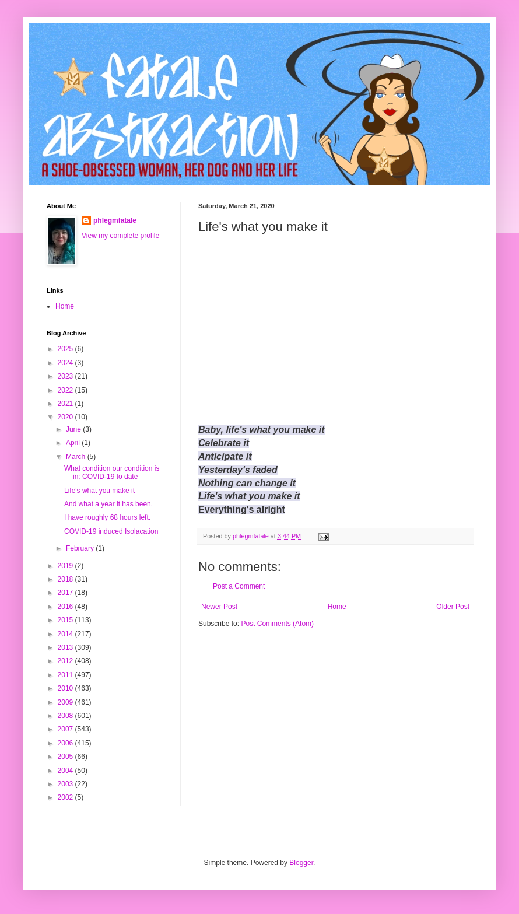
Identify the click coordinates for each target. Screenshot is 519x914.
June (74, 429)
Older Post (452, 607)
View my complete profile (120, 236)
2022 (66, 390)
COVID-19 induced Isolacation (111, 531)
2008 (66, 716)
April (74, 443)
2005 (66, 756)
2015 (66, 620)
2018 (66, 579)
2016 (66, 607)
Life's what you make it (99, 490)
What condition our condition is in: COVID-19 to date (111, 472)
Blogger (301, 863)
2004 (66, 770)
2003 (66, 784)
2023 (66, 376)
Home (337, 607)
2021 (66, 404)
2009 (66, 702)
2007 (66, 729)
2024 (66, 363)
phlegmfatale (114, 220)
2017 (66, 593)
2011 (66, 675)
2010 (66, 688)
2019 (66, 566)
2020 (66, 417)
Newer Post (219, 607)
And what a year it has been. (108, 504)
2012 (66, 661)
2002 (66, 797)
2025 (66, 349)
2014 (66, 634)
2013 (66, 647)
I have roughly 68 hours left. (107, 517)
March (76, 457)
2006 (66, 743)
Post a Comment (239, 586)
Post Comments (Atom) (277, 623)
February (81, 548)
